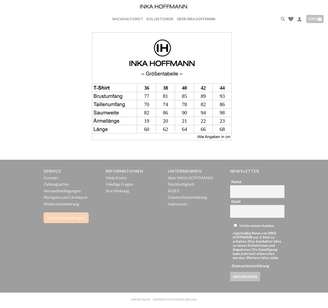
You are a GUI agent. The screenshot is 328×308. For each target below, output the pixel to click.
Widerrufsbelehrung (61, 203)
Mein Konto (116, 177)
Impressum (177, 203)
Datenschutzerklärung (187, 197)
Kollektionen (160, 19)
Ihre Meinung (117, 190)
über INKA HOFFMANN (196, 19)
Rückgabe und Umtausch (65, 197)
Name (236, 182)
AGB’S (173, 190)
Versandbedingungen (62, 190)
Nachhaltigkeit (127, 19)
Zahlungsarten (56, 184)
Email (236, 201)
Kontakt (51, 177)
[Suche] (283, 19)
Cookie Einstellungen (66, 217)
